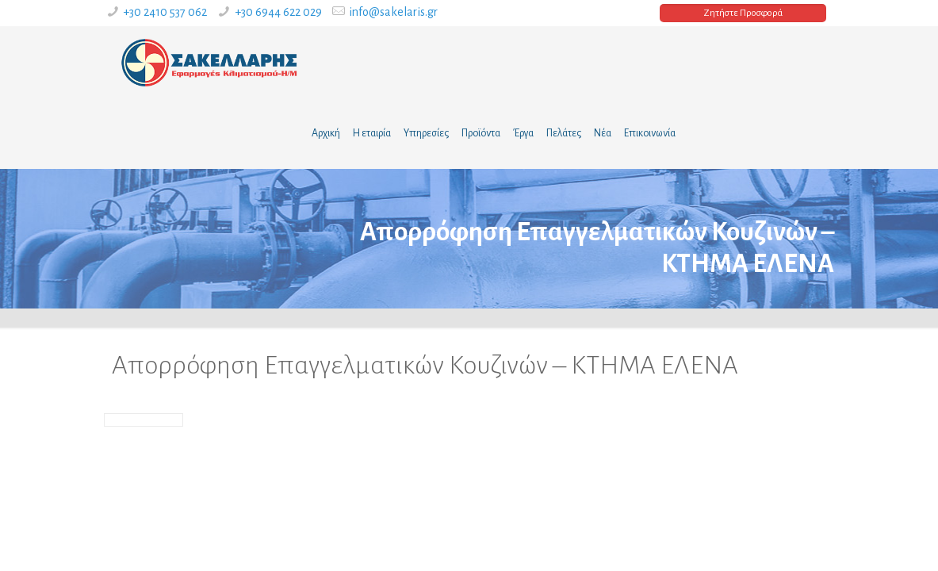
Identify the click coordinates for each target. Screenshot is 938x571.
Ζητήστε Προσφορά (743, 12)
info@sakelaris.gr (393, 12)
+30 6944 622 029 (278, 12)
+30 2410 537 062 (165, 12)
